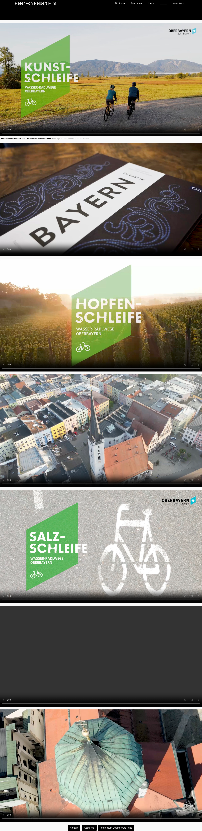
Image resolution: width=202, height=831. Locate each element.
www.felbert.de (179, 3)
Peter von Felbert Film (35, 3)
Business (120, 3)
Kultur (151, 3)
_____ (163, 3)
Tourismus (136, 3)
